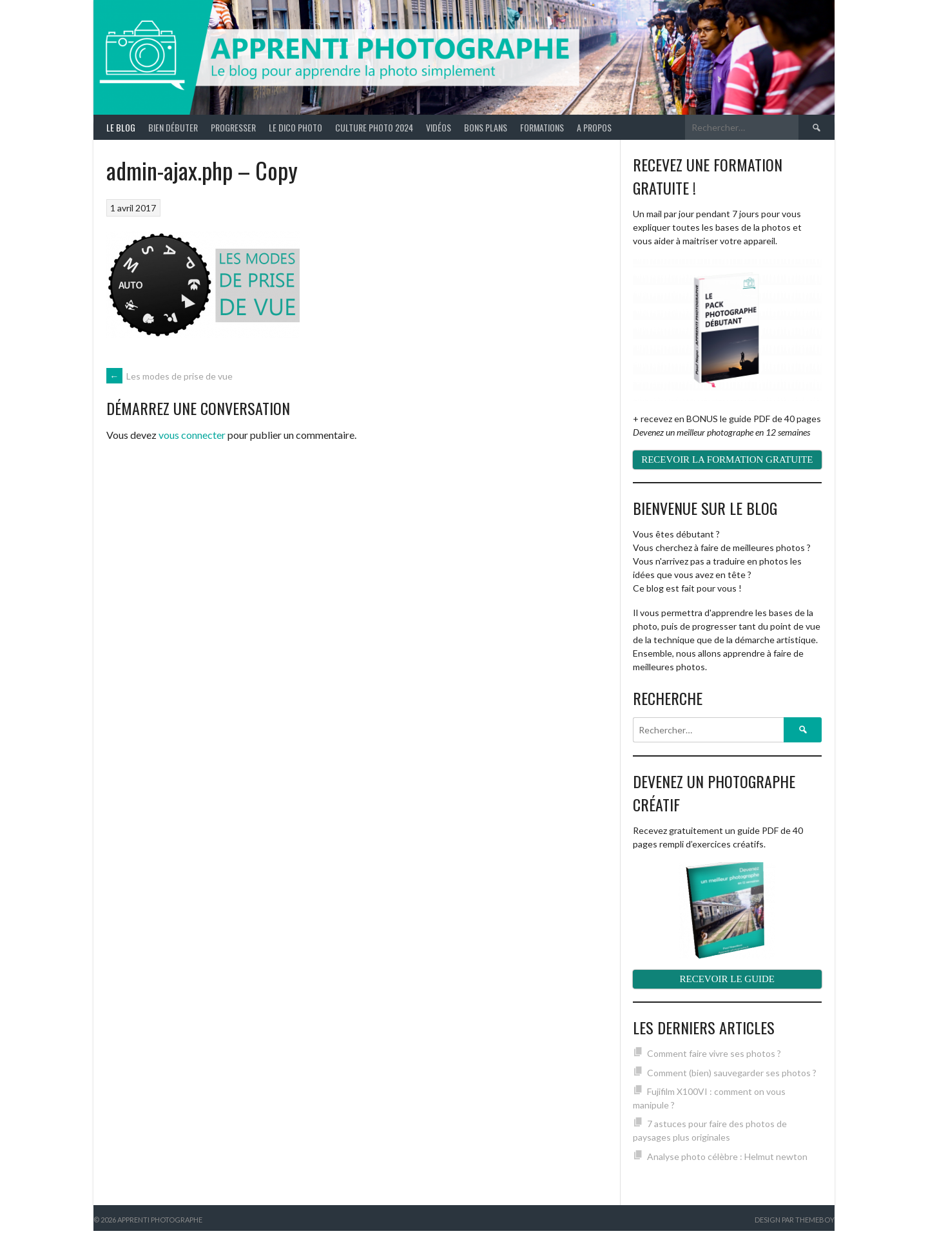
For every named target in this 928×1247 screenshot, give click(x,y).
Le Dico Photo (295, 127)
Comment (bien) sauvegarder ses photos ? (732, 1072)
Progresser (233, 127)
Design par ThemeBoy (795, 1219)
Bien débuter (173, 127)
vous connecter (192, 435)
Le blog (120, 127)
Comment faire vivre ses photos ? (714, 1053)
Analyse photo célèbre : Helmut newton (727, 1156)
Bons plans (485, 127)
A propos (594, 127)
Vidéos (438, 127)
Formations (542, 127)
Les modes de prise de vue (169, 376)
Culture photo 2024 (374, 127)
